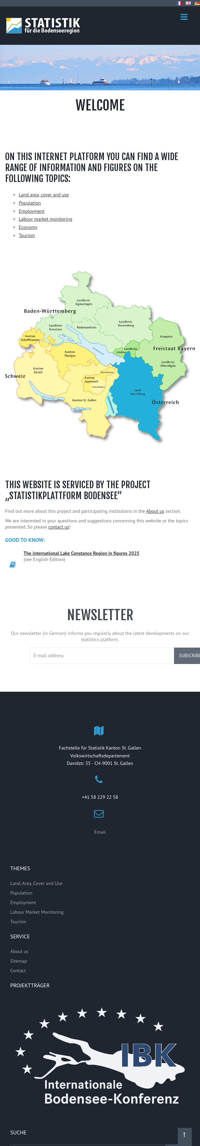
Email (100, 832)
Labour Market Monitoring (37, 912)
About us (155, 511)
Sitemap (18, 961)
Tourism (27, 235)
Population (30, 203)
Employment (31, 211)
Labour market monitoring (45, 219)
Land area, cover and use (44, 195)
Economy (28, 227)
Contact (18, 970)
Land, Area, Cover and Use (36, 883)
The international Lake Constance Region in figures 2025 (81, 553)
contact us (58, 527)
